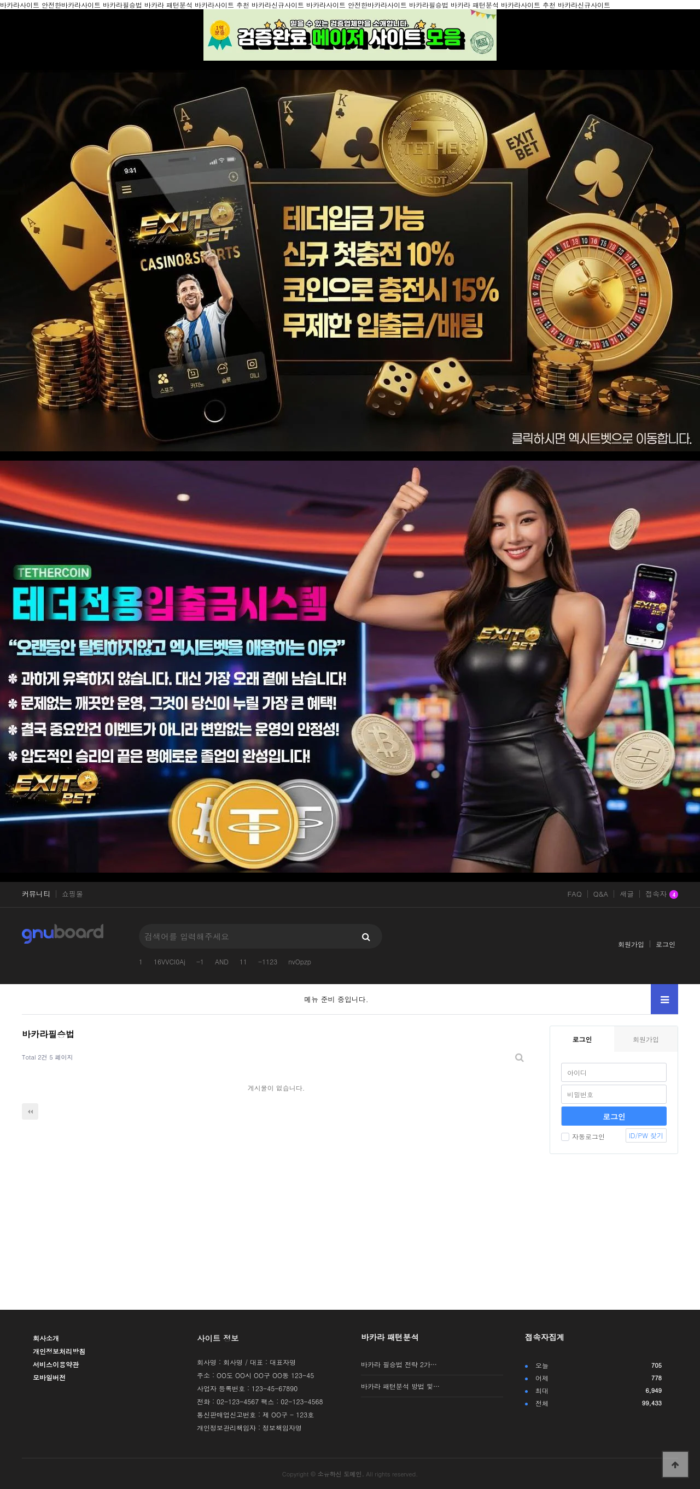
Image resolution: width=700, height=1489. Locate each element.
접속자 (661, 894)
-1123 (267, 961)
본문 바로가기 (0, 0)
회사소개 (46, 1338)
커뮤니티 (36, 894)
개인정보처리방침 (59, 1351)
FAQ (574, 894)
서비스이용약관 (56, 1364)
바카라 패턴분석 (390, 1337)
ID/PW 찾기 (646, 1135)
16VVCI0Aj (169, 961)
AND (222, 961)
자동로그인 (583, 1136)
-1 (200, 961)
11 (243, 961)
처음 (30, 1111)
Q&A (601, 894)
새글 (627, 894)
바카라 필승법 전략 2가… (399, 1364)
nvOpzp (299, 961)
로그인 (665, 944)
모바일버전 (49, 1377)
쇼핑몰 (72, 894)
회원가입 (631, 944)
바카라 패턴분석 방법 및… (400, 1386)
